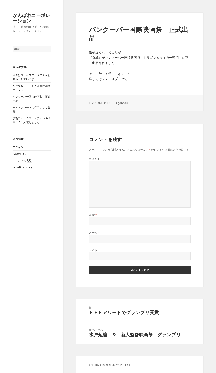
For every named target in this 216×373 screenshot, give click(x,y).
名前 (93, 215)
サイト (93, 250)
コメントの (22, 161)
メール (94, 232)
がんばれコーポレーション (31, 18)
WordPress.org (22, 167)
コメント (94, 159)
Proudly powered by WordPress (109, 365)
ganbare (123, 103)
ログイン (18, 147)
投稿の (19, 154)
